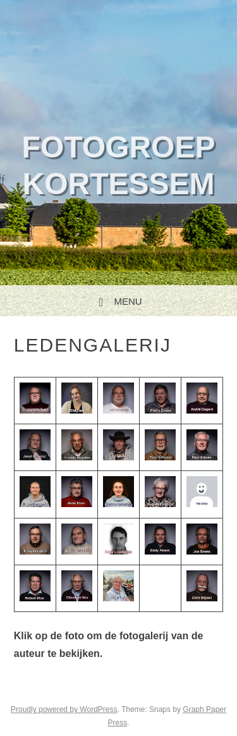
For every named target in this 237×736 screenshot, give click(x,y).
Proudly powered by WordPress (64, 709)
